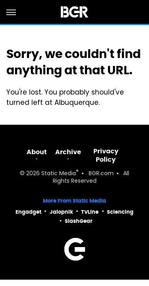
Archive (68, 152)
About (37, 152)
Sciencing (120, 212)
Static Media (58, 173)
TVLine (90, 212)
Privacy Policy (105, 155)
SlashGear (79, 221)
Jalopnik (61, 212)
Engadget (28, 212)
